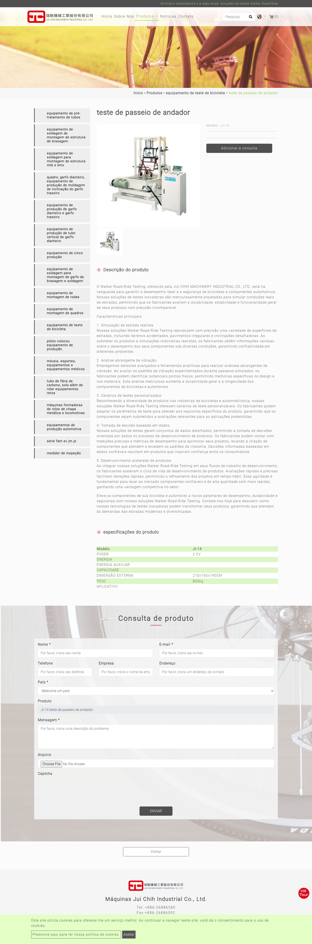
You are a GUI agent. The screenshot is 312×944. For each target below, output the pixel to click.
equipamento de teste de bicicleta (195, 93)
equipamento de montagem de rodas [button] (63, 295)
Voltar (156, 852)
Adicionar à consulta (239, 148)
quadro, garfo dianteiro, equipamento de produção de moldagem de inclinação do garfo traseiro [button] (66, 185)
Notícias (168, 16)
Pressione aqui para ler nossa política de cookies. (76, 934)
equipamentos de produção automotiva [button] (64, 427)
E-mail (166, 644)
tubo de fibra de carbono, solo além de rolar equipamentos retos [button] (65, 387)
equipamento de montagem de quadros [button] (65, 311)
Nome (44, 644)
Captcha (45, 774)
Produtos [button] (145, 16)
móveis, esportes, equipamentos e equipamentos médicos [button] (66, 365)
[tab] (62, 115)
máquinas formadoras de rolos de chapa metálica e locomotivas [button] (66, 409)
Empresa (106, 663)
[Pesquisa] (239, 17)
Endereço (167, 663)
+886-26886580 (160, 907)
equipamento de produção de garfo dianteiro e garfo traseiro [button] (62, 211)
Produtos (154, 93)
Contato (186, 16)
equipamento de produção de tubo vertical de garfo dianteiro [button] (61, 235)
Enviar (156, 811)
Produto (45, 701)
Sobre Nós (124, 16)
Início (107, 16)
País (43, 682)
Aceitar (128, 934)
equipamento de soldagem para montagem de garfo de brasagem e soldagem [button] (65, 275)
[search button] (250, 18)
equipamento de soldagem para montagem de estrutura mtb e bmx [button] (66, 159)
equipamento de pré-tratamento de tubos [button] (63, 115)
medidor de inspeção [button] (64, 453)
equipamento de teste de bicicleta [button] (65, 327)
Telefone (45, 663)
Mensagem (49, 720)
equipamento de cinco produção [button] (65, 255)
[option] (148, 175)
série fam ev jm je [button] (61, 441)
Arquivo (44, 755)
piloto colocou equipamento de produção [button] (60, 345)
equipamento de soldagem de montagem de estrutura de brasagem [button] (66, 135)
